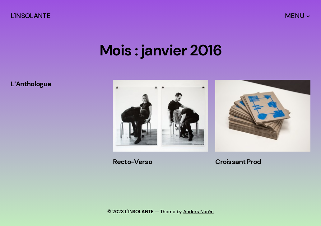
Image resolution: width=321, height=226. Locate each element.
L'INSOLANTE (30, 15)
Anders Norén (198, 212)
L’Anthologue (31, 84)
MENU (294, 15)
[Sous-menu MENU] (308, 16)
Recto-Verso (132, 162)
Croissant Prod (238, 162)
